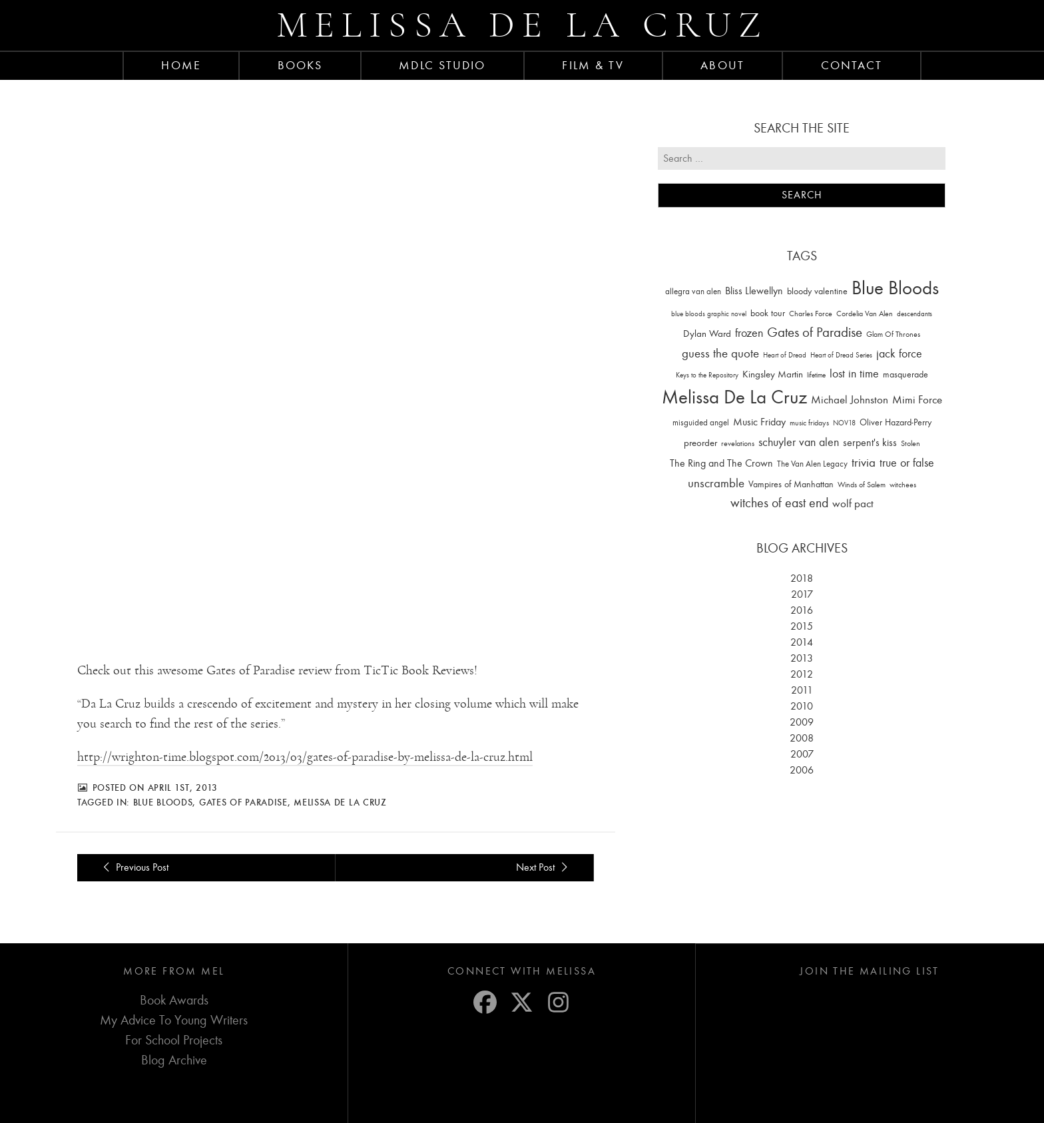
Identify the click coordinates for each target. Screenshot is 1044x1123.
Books (300, 65)
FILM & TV (593, 65)
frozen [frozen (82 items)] (749, 333)
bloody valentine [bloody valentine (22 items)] (817, 291)
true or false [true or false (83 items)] (907, 463)
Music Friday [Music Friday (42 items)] (759, 422)
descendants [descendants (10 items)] (914, 314)
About (722, 65)
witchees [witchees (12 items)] (903, 485)
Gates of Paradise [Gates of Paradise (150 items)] (814, 332)
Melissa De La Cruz (340, 761)
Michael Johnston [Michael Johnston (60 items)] (849, 399)
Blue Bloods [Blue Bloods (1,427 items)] (895, 288)
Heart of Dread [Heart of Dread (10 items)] (784, 355)
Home (180, 65)
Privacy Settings (615, 1104)
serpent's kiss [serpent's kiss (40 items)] (870, 443)
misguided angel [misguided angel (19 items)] (700, 422)
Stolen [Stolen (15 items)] (910, 443)
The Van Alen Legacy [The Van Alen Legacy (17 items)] (812, 464)
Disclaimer (506, 1104)
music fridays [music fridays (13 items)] (809, 422)
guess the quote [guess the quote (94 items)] (720, 353)
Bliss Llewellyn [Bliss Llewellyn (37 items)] (754, 291)
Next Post (544, 826)
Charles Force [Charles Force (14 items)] (810, 313)
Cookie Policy (556, 1104)
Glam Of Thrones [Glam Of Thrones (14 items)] (893, 334)
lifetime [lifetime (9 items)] (816, 375)
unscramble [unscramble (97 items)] (716, 483)
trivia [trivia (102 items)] (864, 462)
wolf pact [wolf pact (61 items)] (853, 503)
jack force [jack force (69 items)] (899, 354)
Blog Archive (174, 1018)
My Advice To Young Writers (174, 979)
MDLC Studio (442, 65)
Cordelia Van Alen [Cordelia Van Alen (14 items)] (864, 313)
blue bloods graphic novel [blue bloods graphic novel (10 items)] (708, 314)
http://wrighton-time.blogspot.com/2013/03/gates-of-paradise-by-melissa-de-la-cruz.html (305, 716)
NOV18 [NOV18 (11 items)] (844, 423)
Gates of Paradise (243, 761)
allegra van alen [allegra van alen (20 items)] (693, 291)
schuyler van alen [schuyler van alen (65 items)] (798, 442)
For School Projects (173, 999)
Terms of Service (450, 1104)
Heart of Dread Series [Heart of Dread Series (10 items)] (841, 355)
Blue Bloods (163, 761)
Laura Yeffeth (839, 1105)
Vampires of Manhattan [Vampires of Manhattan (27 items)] (791, 484)
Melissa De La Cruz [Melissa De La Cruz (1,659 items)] (734, 397)
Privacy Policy (390, 1104)
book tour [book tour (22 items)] (767, 313)
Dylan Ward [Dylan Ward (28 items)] (707, 333)
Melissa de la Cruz (522, 25)
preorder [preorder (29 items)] (700, 443)
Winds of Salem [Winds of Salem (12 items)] (862, 485)
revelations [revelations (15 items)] (737, 443)
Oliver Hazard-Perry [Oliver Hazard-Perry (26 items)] (895, 422)
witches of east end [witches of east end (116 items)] (779, 503)
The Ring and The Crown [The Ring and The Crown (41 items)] (721, 463)
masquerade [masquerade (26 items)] (905, 374)
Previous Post (133, 826)
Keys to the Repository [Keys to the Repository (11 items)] (707, 375)
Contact (852, 65)
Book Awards (174, 959)
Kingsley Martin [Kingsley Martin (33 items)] (772, 374)
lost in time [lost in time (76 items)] (854, 374)
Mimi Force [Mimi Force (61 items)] (917, 399)
